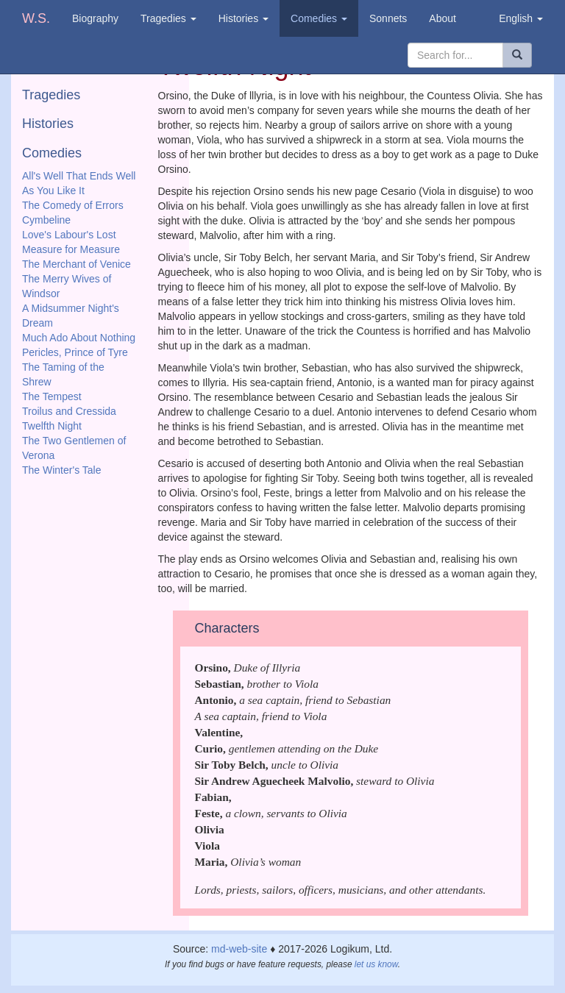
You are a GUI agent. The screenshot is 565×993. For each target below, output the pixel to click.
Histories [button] (243, 18)
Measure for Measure (71, 249)
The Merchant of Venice (76, 264)
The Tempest (52, 396)
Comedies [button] (319, 18)
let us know (376, 964)
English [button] (521, 18)
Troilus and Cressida (69, 411)
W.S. (36, 18)
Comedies (52, 153)
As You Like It (53, 190)
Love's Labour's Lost (69, 235)
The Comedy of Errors (73, 205)
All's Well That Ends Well (78, 176)
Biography (95, 18)
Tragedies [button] (168, 18)
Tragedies (51, 95)
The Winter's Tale (61, 470)
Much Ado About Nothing (78, 338)
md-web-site (239, 949)
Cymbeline (46, 220)
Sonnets (388, 18)
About (442, 18)
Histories (48, 123)
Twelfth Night (52, 426)
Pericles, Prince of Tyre (75, 352)
